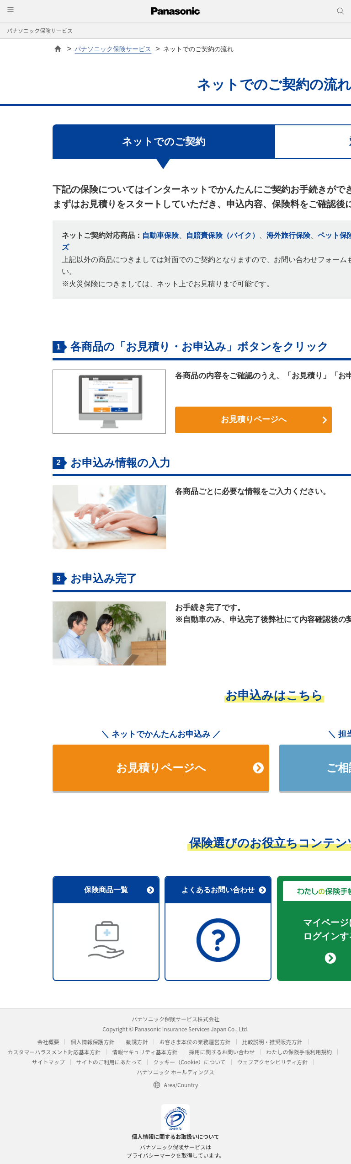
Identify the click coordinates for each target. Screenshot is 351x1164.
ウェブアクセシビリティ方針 (272, 1062)
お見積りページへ (274, 419)
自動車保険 (160, 235)
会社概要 (48, 1042)
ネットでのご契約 (163, 141)
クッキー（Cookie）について (189, 1062)
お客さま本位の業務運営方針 (195, 1042)
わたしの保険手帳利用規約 (299, 1052)
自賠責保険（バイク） (222, 235)
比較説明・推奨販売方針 (272, 1042)
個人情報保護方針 (92, 1042)
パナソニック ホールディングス (175, 1072)
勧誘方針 (137, 1042)
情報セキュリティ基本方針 (144, 1052)
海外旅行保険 (288, 235)
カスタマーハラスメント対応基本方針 (54, 1052)
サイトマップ (48, 1062)
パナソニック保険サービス (40, 30)
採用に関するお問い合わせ (222, 1052)
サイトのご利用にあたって (109, 1062)
